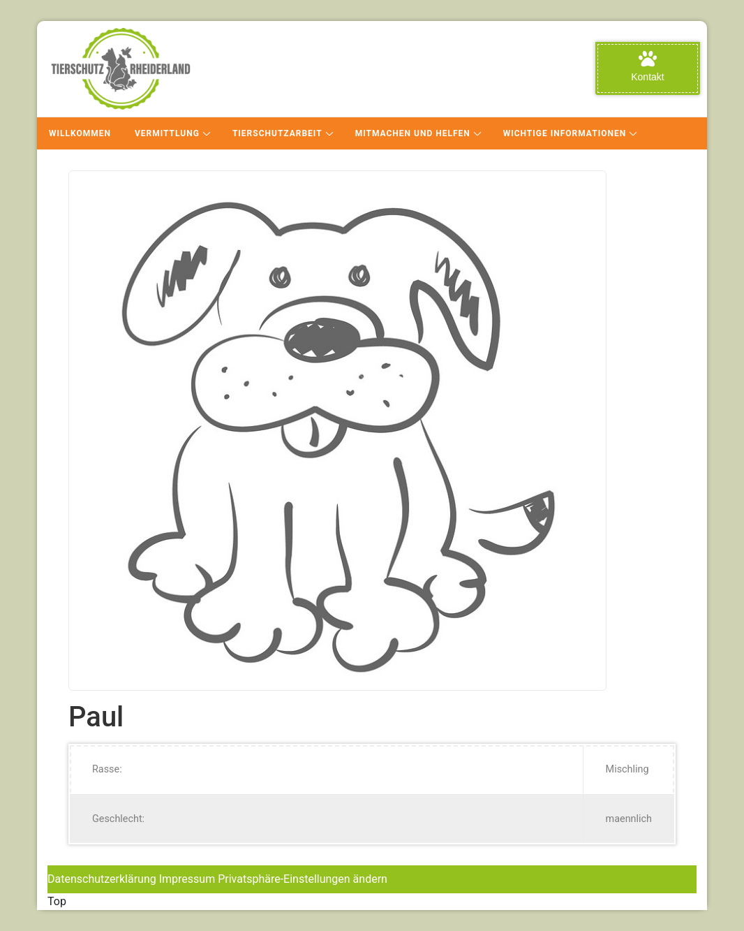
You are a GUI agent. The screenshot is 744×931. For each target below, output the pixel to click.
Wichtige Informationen (564, 133)
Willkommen (80, 133)
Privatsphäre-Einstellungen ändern (302, 879)
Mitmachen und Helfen (412, 133)
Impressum (187, 879)
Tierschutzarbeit (277, 133)
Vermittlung (167, 133)
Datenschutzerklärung (101, 879)
